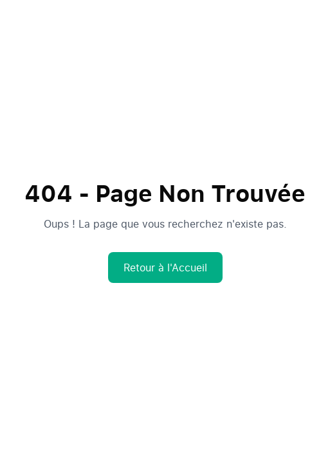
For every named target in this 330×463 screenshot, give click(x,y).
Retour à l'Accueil (165, 267)
